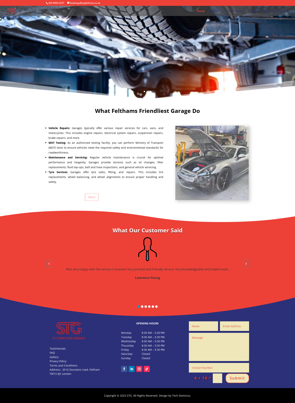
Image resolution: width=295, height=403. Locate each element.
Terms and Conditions (64, 365)
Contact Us (281, 11)
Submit (237, 378)
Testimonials (58, 348)
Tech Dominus (181, 395)
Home (201, 11)
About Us (216, 11)
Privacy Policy (58, 361)
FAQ (52, 352)
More (80, 197)
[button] (138, 306)
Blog (266, 11)
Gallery (254, 11)
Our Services (235, 11)
